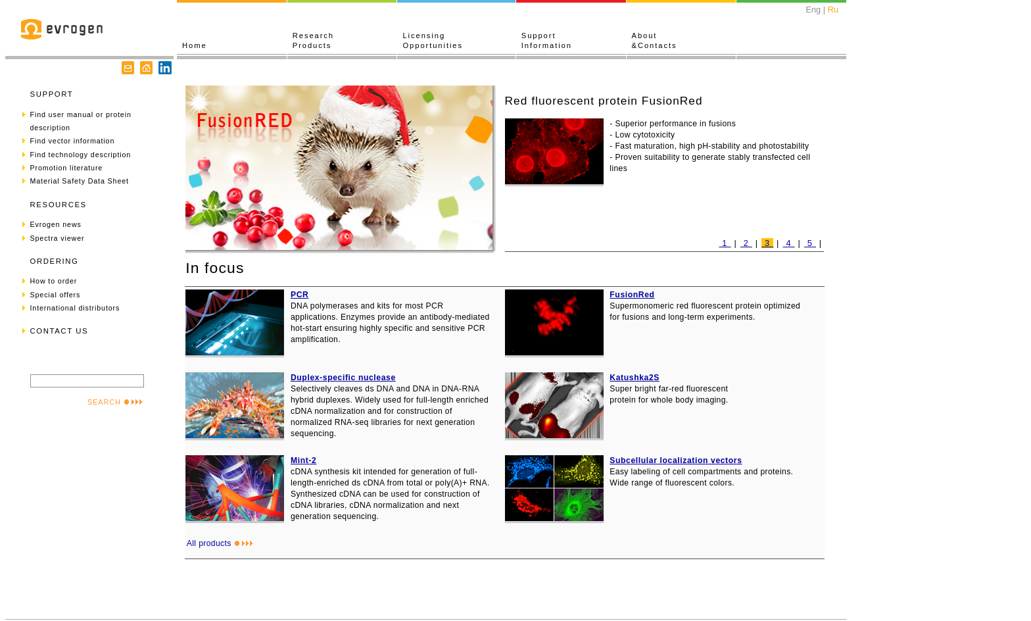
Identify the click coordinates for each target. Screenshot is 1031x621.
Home (194, 45)
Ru (833, 9)
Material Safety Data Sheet (79, 181)
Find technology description (81, 155)
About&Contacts (654, 40)
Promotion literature (66, 168)
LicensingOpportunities (432, 40)
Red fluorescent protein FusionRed (604, 100)
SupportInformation (546, 40)
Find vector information (72, 141)
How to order (54, 281)
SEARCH (115, 402)
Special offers (55, 295)
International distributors (75, 308)
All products (220, 543)
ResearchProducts (313, 40)
